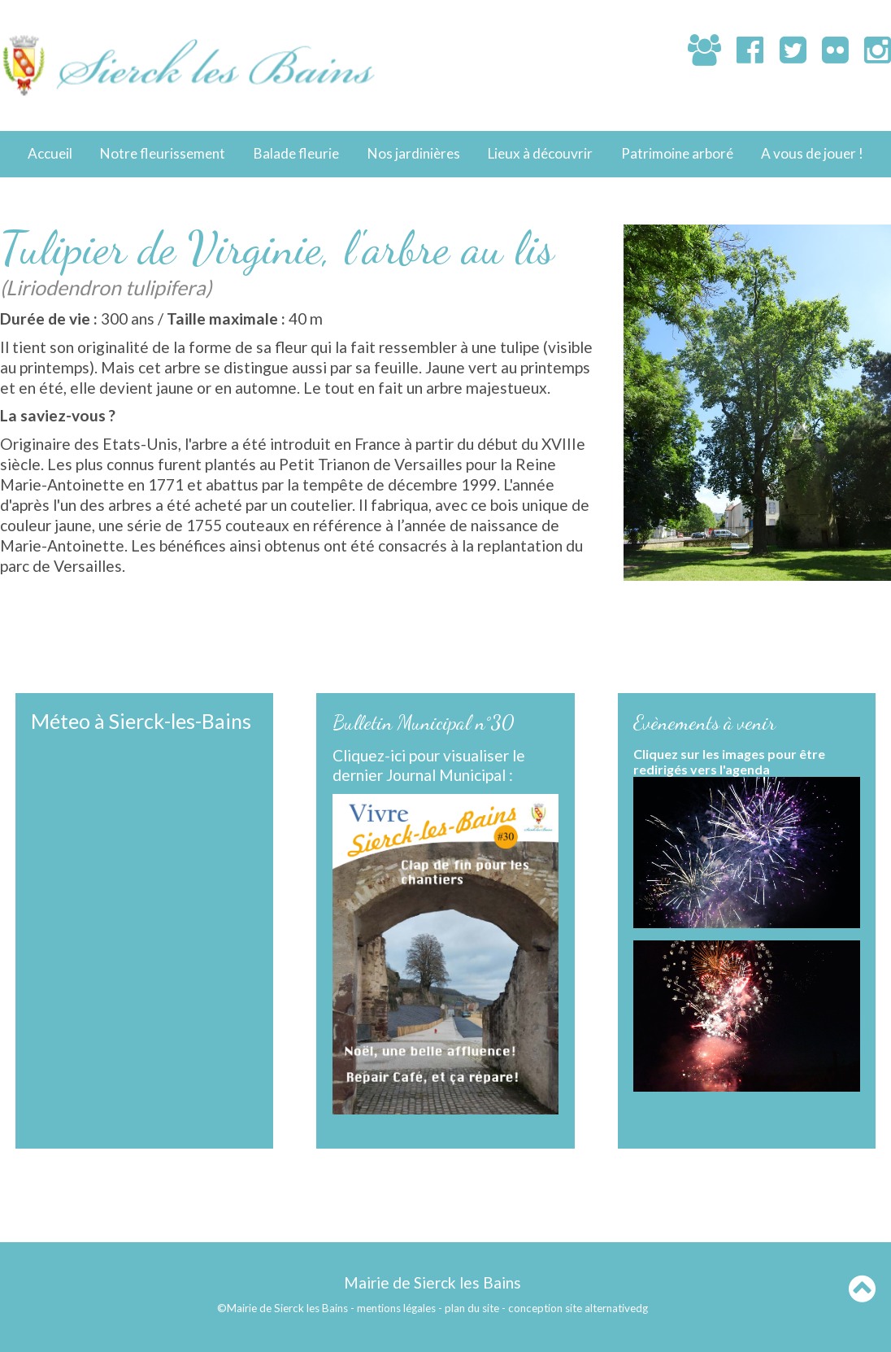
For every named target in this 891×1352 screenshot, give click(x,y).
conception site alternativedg (578, 1308)
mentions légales (396, 1308)
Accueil (50, 153)
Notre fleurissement (162, 153)
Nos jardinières (413, 153)
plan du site (472, 1308)
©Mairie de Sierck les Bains (282, 1308)
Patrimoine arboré (677, 153)
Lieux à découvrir (540, 153)
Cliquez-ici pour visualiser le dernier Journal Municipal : (428, 765)
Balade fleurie (296, 153)
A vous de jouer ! (812, 153)
